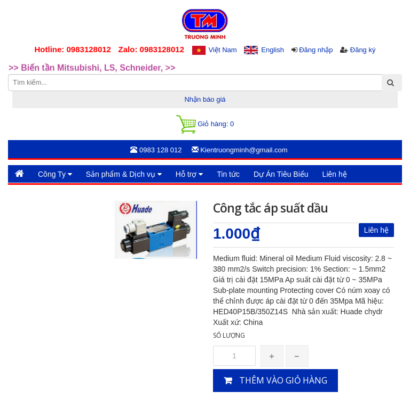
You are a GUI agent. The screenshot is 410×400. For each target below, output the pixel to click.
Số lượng (229, 335)
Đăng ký (363, 50)
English (272, 50)
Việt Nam (223, 50)
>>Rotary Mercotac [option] (47, 61)
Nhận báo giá (204, 99)
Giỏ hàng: (205, 124)
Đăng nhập (316, 50)
